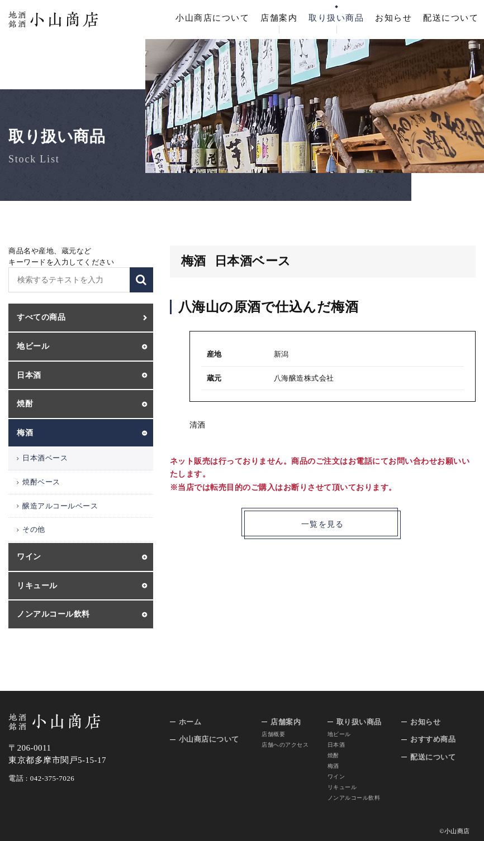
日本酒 (336, 745)
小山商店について (212, 17)
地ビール (339, 734)
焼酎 (333, 755)
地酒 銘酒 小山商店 (53, 19)
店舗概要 (273, 734)
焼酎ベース (41, 482)
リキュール (342, 787)
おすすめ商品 (432, 739)
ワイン (336, 776)
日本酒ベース (45, 458)
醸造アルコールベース (60, 506)
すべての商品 (41, 317)
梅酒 (333, 766)
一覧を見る (323, 525)
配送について (450, 17)
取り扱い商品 (336, 17)
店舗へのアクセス (285, 745)
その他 (33, 529)
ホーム (190, 722)
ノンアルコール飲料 (354, 798)
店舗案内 (278, 17)
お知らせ (393, 17)
